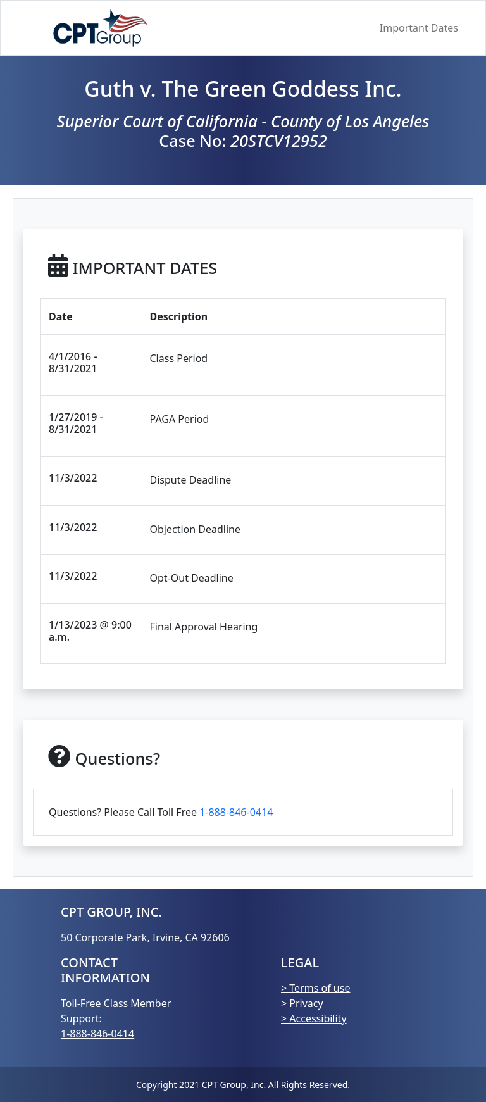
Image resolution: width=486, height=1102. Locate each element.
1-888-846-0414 (236, 812)
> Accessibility (314, 1018)
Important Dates (419, 28)
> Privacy (302, 1003)
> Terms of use (315, 988)
